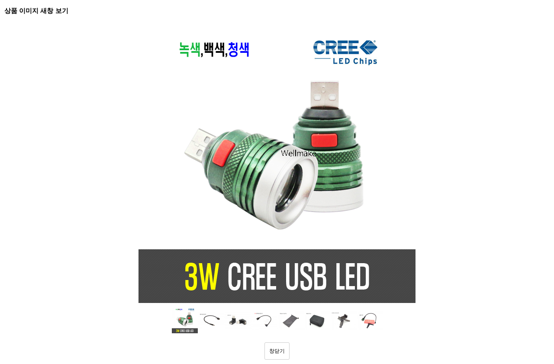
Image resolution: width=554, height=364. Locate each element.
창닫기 (277, 351)
